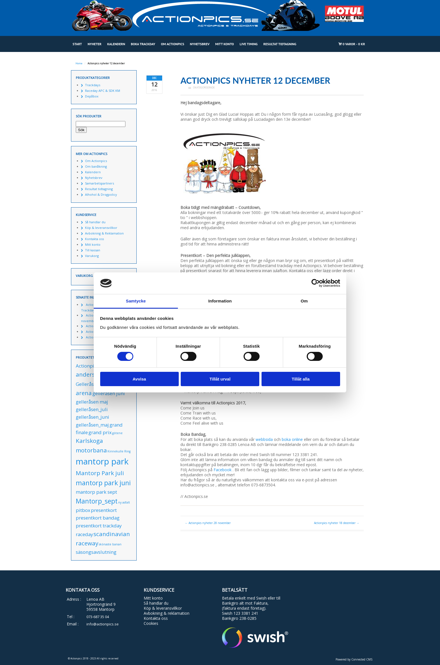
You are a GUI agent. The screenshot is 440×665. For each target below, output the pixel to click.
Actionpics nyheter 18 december (336, 523)
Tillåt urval (220, 379)
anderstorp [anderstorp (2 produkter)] (91, 374)
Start (77, 44)
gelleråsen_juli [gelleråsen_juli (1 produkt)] (92, 409)
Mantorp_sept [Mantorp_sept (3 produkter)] (97, 501)
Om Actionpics (172, 44)
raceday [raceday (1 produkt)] (84, 534)
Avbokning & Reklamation (104, 233)
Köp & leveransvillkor (101, 228)
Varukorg (92, 256)
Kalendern (116, 44)
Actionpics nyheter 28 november (208, 523)
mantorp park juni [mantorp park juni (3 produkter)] (103, 482)
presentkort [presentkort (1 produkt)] (104, 510)
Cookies (151, 623)
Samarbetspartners (99, 183)
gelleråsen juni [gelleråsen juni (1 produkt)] (108, 393)
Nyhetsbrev (200, 44)
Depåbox (91, 96)
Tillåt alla (301, 379)
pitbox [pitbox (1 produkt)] (83, 510)
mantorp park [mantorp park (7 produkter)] (102, 461)
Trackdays (92, 85)
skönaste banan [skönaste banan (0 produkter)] (110, 544)
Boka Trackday (143, 44)
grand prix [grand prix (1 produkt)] (100, 432)
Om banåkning (96, 166)
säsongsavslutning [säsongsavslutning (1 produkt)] (96, 552)
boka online (292, 439)
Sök (81, 130)
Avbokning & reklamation (166, 613)
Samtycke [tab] (136, 301)
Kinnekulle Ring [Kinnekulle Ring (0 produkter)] (118, 451)
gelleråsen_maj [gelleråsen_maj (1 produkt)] (92, 425)
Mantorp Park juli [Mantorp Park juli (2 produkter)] (100, 473)
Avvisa (139, 379)
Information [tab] (220, 301)
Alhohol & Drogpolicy (101, 194)
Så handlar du (95, 222)
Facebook (223, 469)
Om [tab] (304, 301)
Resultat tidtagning (279, 44)
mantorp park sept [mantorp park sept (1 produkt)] (96, 492)
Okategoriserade (204, 87)
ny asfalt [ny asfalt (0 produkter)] (124, 502)
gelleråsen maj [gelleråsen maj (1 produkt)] (92, 401)
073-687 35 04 (97, 616)
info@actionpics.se (102, 624)
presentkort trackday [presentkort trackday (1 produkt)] (99, 525)
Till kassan (92, 250)
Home (78, 63)
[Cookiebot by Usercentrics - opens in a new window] (315, 283)
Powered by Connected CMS (354, 659)
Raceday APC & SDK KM (102, 90)
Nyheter (94, 44)
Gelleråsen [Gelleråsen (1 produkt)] (87, 384)
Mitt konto (224, 44)
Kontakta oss (94, 239)
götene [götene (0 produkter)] (117, 433)
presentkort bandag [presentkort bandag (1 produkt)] (98, 517)
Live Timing (249, 44)
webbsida (264, 439)
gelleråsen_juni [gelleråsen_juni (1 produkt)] (92, 417)
